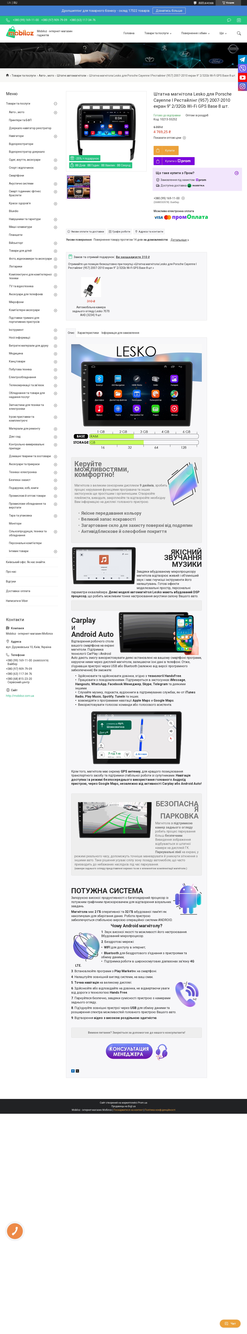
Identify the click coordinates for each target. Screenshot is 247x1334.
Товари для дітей (20, 250)
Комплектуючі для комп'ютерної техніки (30, 276)
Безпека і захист (20, 480)
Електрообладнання (22, 377)
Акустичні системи (21, 183)
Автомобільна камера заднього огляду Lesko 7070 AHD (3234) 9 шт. (91, 311)
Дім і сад (15, 436)
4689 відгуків (206, 2)
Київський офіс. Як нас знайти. (26, 562)
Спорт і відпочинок (21, 167)
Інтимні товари (18, 551)
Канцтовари (17, 361)
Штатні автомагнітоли (71, 75)
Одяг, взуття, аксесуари (24, 159)
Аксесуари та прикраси (24, 464)
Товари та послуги (156, 33)
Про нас (11, 571)
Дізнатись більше (169, 11)
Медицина (16, 353)
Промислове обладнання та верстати (27, 505)
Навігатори (16, 136)
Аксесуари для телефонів (26, 294)
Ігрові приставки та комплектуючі (21, 418)
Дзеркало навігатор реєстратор (30, 128)
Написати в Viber (17, 600)
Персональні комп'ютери (25, 543)
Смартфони (16, 175)
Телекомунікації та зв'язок (26, 385)
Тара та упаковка (20, 515)
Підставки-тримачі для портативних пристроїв (24, 319)
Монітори (15, 523)
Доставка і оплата (18, 591)
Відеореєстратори (21, 144)
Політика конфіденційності (160, 1110)
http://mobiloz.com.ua (20, 695)
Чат (230, 1323)
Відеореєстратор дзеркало (27, 151)
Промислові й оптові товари (27, 495)
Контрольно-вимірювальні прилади (26, 446)
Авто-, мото (46, 75)
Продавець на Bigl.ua (123, 1106)
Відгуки (11, 581)
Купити (170, 150)
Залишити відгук (229, 20)
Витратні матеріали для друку (28, 345)
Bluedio (13, 211)
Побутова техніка (20, 369)
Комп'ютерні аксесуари (24, 310)
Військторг (16, 242)
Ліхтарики (15, 266)
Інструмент (16, 329)
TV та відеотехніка (21, 286)
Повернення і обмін (194, 33)
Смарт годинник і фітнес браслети (25, 193)
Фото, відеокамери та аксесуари (30, 258)
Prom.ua (142, 1102)
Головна (129, 33)
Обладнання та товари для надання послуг (27, 395)
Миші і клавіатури (20, 226)
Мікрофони (16, 302)
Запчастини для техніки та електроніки (26, 407)
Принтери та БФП (20, 120)
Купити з (178, 161)
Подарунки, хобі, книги (23, 488)
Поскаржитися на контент (128, 1110)
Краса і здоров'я (20, 203)
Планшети (15, 234)
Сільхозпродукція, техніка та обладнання (28, 533)
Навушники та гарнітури (25, 219)
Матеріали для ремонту (24, 428)
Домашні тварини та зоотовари (30, 456)
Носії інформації (19, 337)
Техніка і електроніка (23, 472)
